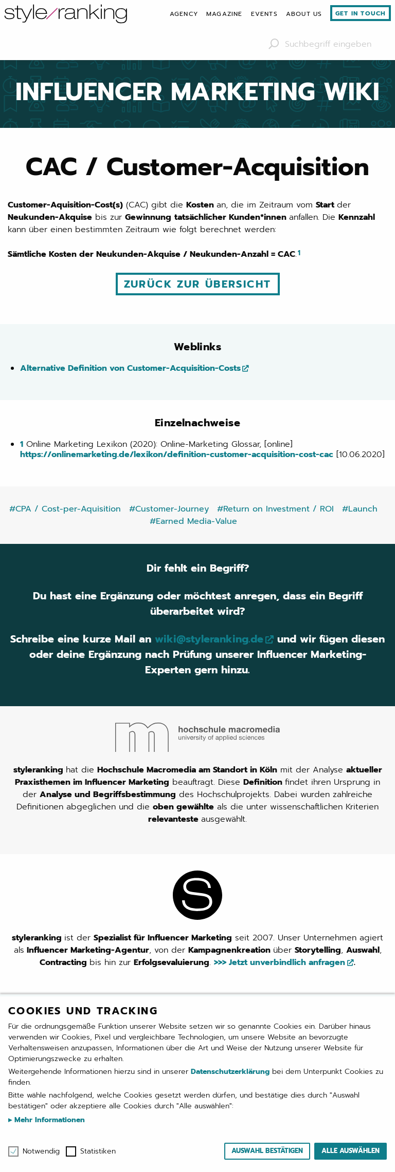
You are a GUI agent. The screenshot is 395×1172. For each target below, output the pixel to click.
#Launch (360, 509)
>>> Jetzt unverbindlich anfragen (279, 962)
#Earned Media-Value (193, 521)
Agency (184, 13)
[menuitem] (184, 14)
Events (264, 13)
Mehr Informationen (48, 1119)
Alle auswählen (350, 1151)
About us (304, 13)
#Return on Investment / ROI (275, 509)
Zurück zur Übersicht (198, 284)
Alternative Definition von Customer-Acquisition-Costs (130, 368)
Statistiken (98, 1151)
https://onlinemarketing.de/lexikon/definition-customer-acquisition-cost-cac (176, 454)
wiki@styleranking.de (209, 639)
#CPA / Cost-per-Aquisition (65, 509)
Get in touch (360, 13)
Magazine (224, 13)
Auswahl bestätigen (267, 1151)
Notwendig (41, 1151)
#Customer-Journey (169, 509)
